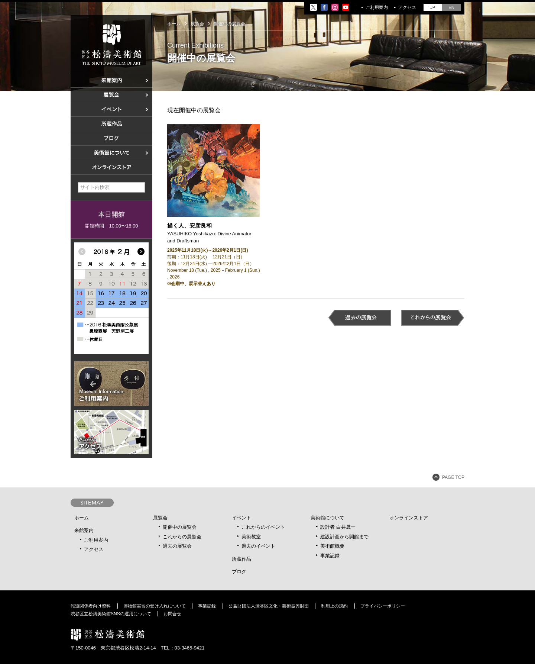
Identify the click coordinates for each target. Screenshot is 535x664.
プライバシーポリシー (382, 606)
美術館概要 (332, 546)
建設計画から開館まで (344, 536)
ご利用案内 (377, 7)
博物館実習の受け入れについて (154, 606)
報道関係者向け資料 (91, 606)
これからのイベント (263, 527)
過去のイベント (258, 546)
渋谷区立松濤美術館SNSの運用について (111, 613)
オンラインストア (408, 517)
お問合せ (172, 613)
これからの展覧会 (182, 536)
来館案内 (84, 530)
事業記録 (330, 555)
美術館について (327, 517)
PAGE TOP (453, 477)
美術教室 (251, 536)
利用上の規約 (334, 606)
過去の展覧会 (177, 546)
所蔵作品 (241, 559)
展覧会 (160, 517)
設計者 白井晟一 (338, 527)
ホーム (174, 23)
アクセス (407, 7)
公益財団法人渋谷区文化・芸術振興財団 (268, 606)
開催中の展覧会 (180, 527)
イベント (241, 517)
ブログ (239, 571)
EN (451, 7)
